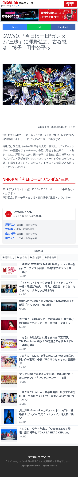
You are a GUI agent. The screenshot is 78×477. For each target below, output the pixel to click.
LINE (39, 27)
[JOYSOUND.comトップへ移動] (70, 4)
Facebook (63, 27)
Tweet (15, 27)
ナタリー (15, 5)
